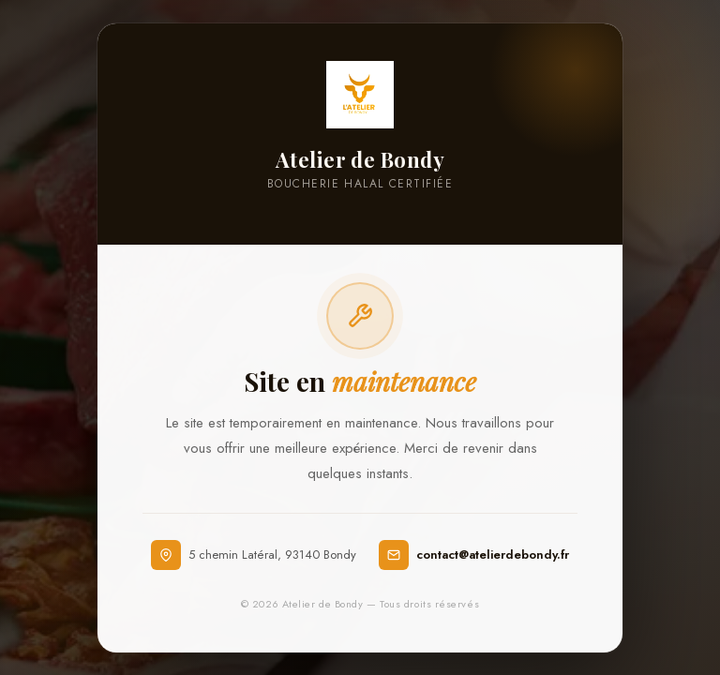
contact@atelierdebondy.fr (492, 554)
